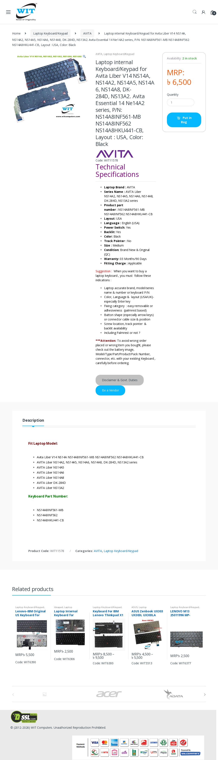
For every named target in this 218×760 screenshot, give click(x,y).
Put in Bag (186, 120)
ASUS (135, 607)
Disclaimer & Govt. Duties (120, 380)
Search (194, 12)
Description (33, 420)
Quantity (172, 95)
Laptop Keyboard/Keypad (50, 33)
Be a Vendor (110, 390)
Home (16, 33)
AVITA (87, 33)
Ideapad (58, 607)
